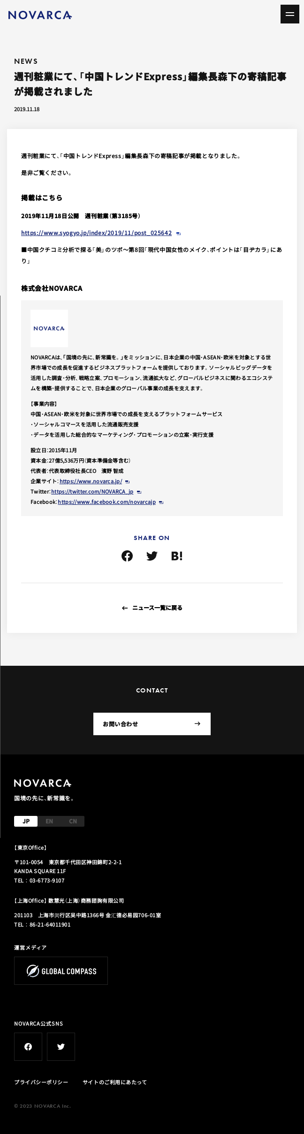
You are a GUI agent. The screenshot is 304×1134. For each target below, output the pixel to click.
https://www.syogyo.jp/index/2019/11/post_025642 (96, 232)
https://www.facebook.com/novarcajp (106, 501)
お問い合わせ (151, 724)
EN (49, 821)
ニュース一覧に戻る (157, 607)
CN (73, 821)
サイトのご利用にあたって (115, 1082)
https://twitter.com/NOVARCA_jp (92, 491)
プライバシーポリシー (41, 1082)
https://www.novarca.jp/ (91, 481)
